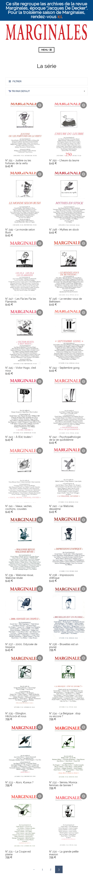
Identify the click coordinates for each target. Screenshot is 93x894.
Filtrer (17, 81)
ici (59, 16)
